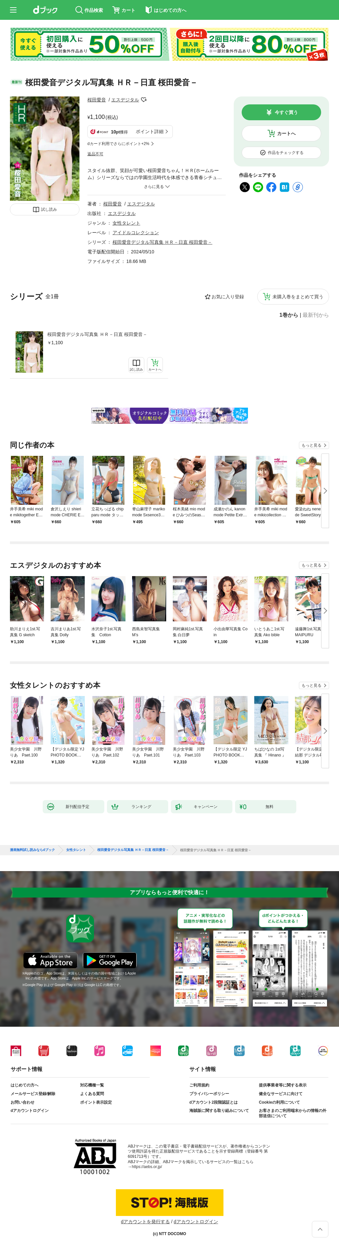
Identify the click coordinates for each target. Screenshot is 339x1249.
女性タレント (126, 223)
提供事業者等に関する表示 (283, 1085)
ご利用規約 (199, 1085)
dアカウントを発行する (145, 1221)
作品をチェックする (286, 152)
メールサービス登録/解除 (33, 1093)
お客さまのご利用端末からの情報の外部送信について (292, 1113)
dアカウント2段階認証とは (213, 1102)
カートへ (286, 133)
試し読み (49, 209)
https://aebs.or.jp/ (147, 1166)
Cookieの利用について (279, 1102)
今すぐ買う (286, 112)
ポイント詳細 (150, 131)
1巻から (288, 315)
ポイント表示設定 (96, 1102)
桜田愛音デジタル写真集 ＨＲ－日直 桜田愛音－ (97, 334)
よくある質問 (92, 1093)
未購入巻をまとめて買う (297, 296)
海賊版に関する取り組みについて (219, 1110)
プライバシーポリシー (209, 1093)
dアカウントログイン (30, 1110)
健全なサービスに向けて (281, 1093)
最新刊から (316, 315)
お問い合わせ (22, 1102)
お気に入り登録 (228, 296)
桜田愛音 (96, 99)
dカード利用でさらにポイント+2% (118, 143)
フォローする (143, 99)
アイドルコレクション (136, 232)
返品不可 (95, 154)
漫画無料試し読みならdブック (32, 850)
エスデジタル (125, 99)
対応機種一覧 (92, 1085)
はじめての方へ (24, 1085)
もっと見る (311, 445)
